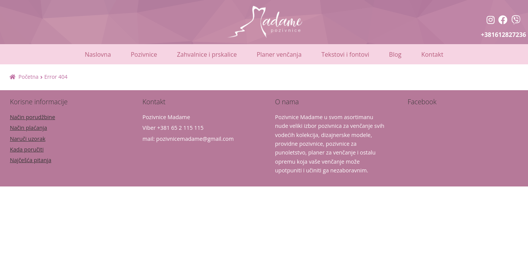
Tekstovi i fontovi (345, 54)
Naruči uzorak (27, 138)
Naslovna (98, 54)
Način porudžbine (32, 117)
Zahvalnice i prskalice (207, 54)
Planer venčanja (279, 54)
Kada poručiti (27, 149)
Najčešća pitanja (30, 160)
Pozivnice (144, 54)
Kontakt (432, 54)
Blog (395, 54)
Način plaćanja (28, 127)
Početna (29, 76)
